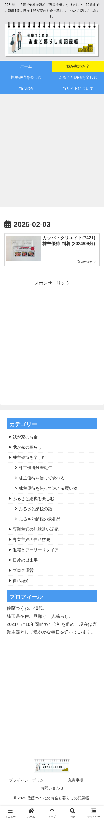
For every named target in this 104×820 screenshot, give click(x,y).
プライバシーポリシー (28, 780)
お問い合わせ (52, 788)
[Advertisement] (52, 150)
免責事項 (75, 780)
